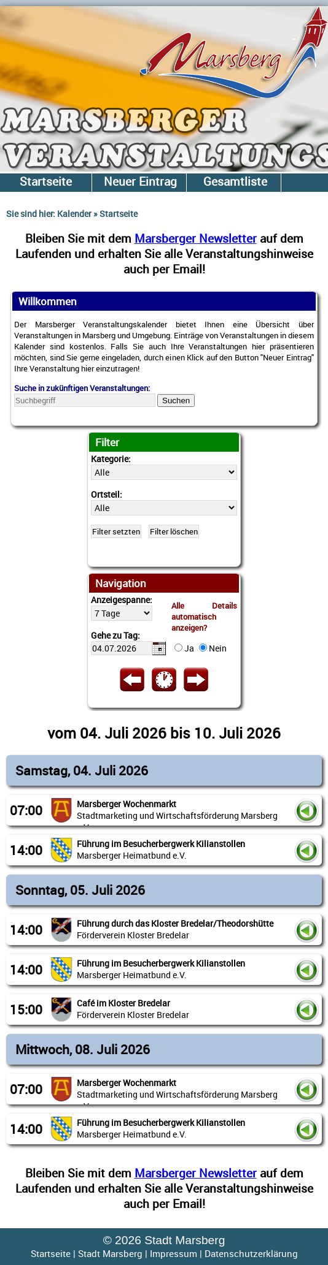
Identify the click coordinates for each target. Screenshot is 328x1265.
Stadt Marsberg (110, 1253)
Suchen (176, 400)
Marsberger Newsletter (196, 238)
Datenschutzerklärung (251, 1253)
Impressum (173, 1253)
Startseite (51, 1253)
